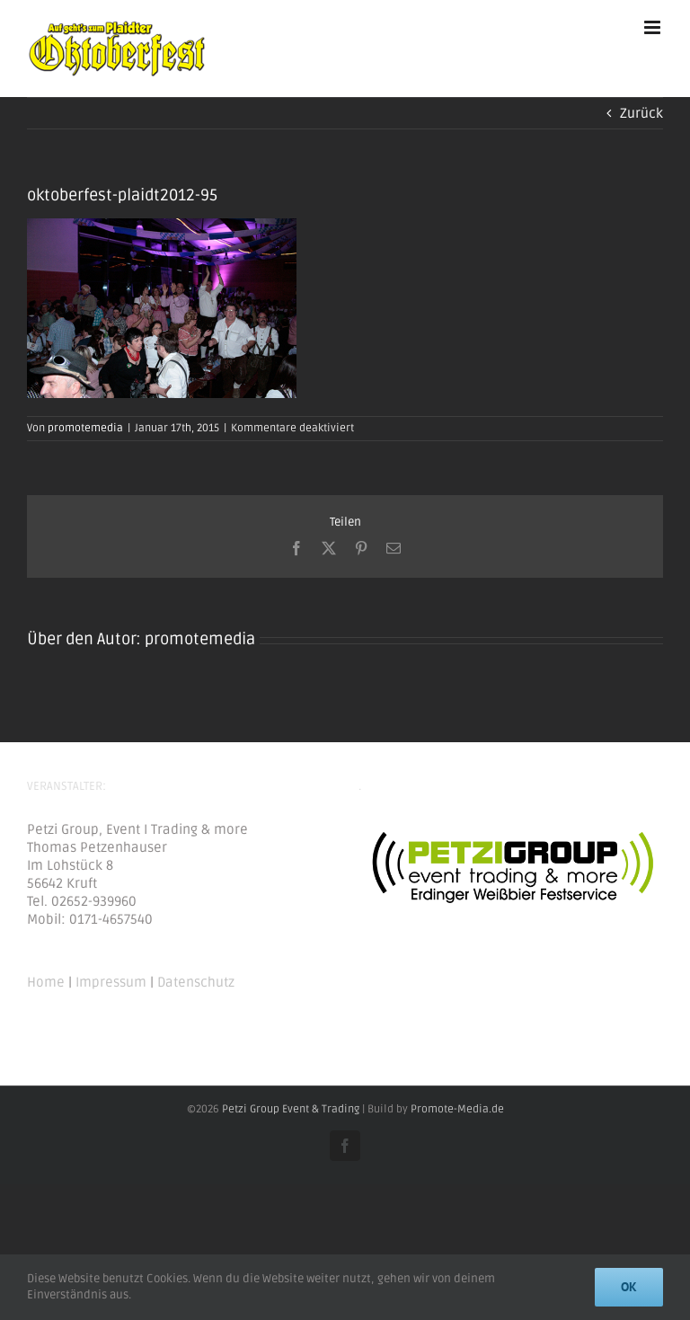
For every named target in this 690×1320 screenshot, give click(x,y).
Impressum (110, 982)
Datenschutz (195, 982)
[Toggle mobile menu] (653, 27)
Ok (629, 1287)
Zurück (641, 113)
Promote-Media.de (457, 1109)
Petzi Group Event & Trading (290, 1109)
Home (46, 982)
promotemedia (85, 428)
